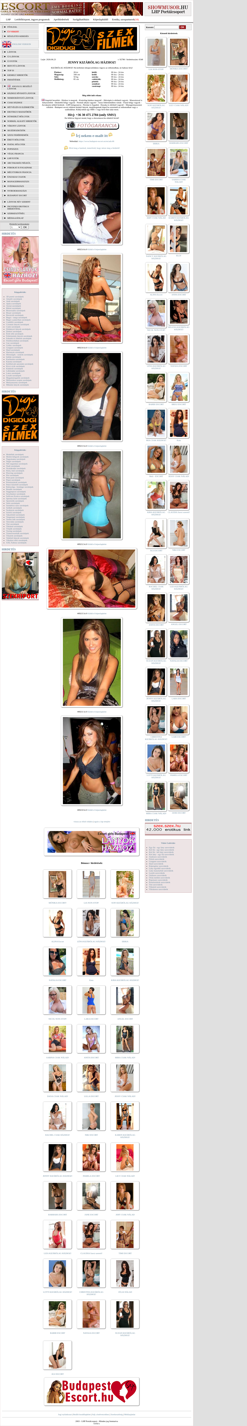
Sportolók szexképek (15, 501)
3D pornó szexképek (15, 296)
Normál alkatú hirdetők (22, 121)
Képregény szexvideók (158, 866)
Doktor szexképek (14, 331)
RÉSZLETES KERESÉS (18, 36)
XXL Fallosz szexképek (16, 542)
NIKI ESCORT (91, 1135)
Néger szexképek (13, 461)
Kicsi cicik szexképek (15, 366)
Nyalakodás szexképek (16, 468)
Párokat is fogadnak (19, 167)
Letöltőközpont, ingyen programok (32, 19)
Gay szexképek (12, 343)
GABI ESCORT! (179, 737)
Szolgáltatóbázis (81, 19)
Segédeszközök (16, 130)
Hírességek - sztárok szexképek (19, 354)
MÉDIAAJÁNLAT (15, 218)
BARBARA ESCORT (57, 1214)
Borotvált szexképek (15, 315)
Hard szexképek (13, 350)
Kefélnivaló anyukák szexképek (19, 364)
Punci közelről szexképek (17, 484)
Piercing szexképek (14, 473)
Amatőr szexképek (14, 299)
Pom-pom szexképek (15, 477)
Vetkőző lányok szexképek (17, 538)
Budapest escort (17, 195)
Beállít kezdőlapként (82, 1414)
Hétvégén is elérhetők (20, 107)
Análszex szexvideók (158, 857)
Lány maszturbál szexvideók (161, 870)
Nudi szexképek (13, 466)
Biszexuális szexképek (15, 310)
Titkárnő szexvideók (157, 887)
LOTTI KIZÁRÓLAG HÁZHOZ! (57, 1292)
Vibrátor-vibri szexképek (16, 540)
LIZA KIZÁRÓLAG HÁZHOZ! (57, 1253)
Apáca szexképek (13, 303)
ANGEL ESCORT (125, 1019)
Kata (91, 980)
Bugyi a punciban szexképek (18, 320)
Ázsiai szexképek (13, 306)
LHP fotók (13, 158)
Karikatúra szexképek (15, 359)
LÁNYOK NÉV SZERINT (18, 202)
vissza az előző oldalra (83, 821)
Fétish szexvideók (156, 859)
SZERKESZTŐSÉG (16, 213)
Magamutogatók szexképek (18, 378)
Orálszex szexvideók (158, 875)
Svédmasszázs (15, 186)
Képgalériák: (20, 292)
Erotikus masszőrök (19, 112)
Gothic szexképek (13, 345)
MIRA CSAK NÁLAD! (125, 1057)
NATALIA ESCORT (57, 980)
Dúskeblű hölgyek (18, 116)
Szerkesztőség (117, 1414)
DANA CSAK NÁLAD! (57, 1096)
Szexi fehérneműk (17, 135)
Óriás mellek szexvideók (159, 877)
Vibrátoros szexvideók (158, 889)
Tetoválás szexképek (15, 522)
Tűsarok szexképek (14, 535)
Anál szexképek (13, 301)
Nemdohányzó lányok (20, 98)
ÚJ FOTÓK (12, 61)
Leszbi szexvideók (157, 873)
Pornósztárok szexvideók (159, 882)
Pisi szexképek (12, 475)
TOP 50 (10, 70)
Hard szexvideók (156, 864)
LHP (8, 19)
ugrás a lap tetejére (102, 821)
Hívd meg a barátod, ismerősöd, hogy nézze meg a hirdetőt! (92, 148)
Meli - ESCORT (156, 476)
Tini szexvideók (155, 884)
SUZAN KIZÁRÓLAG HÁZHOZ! (125, 1334)
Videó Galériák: (168, 843)
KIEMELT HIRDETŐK (17, 75)
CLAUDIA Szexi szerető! (91, 1253)
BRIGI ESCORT (179, 404)
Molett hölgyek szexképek (17, 457)
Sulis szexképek (13, 503)
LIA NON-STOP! (91, 903)
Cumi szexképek (13, 327)
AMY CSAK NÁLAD (125, 1214)
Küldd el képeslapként (96, 249)
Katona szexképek (14, 361)
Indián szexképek (13, 357)
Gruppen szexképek (14, 347)
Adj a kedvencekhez (100, 1414)
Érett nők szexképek (14, 334)
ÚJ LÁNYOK (13, 56)
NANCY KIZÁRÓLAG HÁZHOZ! (156, 257)
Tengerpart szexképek (15, 517)
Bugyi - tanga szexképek (16, 317)
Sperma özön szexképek (16, 498)
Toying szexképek (14, 531)
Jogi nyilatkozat (65, 1414)
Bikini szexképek (13, 308)
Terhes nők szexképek (15, 519)
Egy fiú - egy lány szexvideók (161, 847)
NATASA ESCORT (91, 1333)
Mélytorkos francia (19, 172)
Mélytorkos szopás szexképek (18, 380)
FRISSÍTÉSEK (13, 80)
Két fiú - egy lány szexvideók (161, 850)
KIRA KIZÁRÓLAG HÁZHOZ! (125, 980)
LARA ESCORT (91, 1019)
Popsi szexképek (13, 480)
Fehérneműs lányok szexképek (19, 336)
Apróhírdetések (61, 19)
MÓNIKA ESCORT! (58, 903)
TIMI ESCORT (125, 1253)
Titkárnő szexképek (14, 526)
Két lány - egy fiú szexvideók (161, 854)
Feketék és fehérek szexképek (18, 338)
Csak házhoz (14, 102)
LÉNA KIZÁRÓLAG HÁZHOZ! (91, 941)
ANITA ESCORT (91, 1057)
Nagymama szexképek (15, 459)
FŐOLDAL (12, 27)
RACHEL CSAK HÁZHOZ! (57, 1135)
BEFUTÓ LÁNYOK (16, 66)
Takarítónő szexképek (15, 515)
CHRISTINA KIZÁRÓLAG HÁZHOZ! (91, 1293)
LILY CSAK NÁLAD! (125, 1176)
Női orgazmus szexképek (16, 464)
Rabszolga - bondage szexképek (19, 487)
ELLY (178, 255)
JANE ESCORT (91, 1214)
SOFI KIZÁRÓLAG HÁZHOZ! (125, 903)
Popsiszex (12, 149)
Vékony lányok (16, 126)
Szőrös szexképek (13, 512)
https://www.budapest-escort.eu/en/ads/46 (96, 141)
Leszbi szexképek (13, 375)
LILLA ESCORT (91, 1096)
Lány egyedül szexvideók (160, 868)
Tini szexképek (12, 524)
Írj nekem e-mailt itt (92, 136)
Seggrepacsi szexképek (16, 491)
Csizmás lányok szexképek (17, 324)
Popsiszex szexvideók (158, 880)
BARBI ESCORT (57, 1333)
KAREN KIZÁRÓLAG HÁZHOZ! (125, 1136)
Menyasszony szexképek (16, 382)
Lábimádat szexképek (15, 371)
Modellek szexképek (15, 454)
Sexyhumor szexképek (15, 494)
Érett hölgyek (16, 139)
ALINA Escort (57, 941)
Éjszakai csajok (16, 177)
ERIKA (125, 941)
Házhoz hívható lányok (21, 93)
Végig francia (15, 153)
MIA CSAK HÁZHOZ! (156, 440)
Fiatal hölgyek (16, 144)
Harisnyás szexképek (15, 352)
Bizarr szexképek (13, 313)
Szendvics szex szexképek (17, 505)
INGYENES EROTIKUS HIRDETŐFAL (18, 207)
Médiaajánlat (129, 1414)
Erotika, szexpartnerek (123, 19)
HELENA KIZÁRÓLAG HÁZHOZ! (178, 328)
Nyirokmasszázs (17, 191)
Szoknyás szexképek (15, 510)
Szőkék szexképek (14, 508)
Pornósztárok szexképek (16, 482)
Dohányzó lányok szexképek (18, 329)
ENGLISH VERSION (21, 44)
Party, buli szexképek (15, 470)
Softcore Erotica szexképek (17, 496)
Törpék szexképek (14, 528)
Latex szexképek (13, 373)
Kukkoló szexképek (14, 368)
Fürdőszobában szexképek (17, 340)
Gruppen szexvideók (158, 861)
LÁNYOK (11, 52)
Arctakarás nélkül (18, 163)
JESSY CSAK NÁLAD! (125, 1096)
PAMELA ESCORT (91, 1176)
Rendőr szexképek (14, 489)
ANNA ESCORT (179, 294)
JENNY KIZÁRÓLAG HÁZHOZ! (57, 1176)
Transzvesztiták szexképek (17, 533)
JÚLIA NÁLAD (125, 1292)
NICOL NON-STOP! (58, 1019)
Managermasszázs (18, 181)
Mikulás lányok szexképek (17, 385)
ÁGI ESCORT (58, 1374)
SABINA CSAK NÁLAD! (57, 1057)
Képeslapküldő (100, 19)
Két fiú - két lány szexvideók (161, 852)
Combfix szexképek (14, 322)
